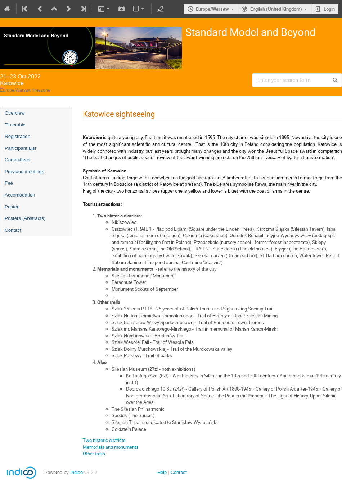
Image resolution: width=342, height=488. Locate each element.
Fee (9, 183)
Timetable (15, 125)
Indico (76, 472)
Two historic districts (104, 440)
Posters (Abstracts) (25, 218)
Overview (15, 113)
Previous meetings (24, 171)
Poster (12, 207)
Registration (17, 136)
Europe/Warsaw (212, 9)
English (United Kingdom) (276, 9)
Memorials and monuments (111, 447)
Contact (13, 230)
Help (162, 472)
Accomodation (20, 195)
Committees (17, 159)
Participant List (20, 148)
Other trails (94, 453)
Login (329, 9)
